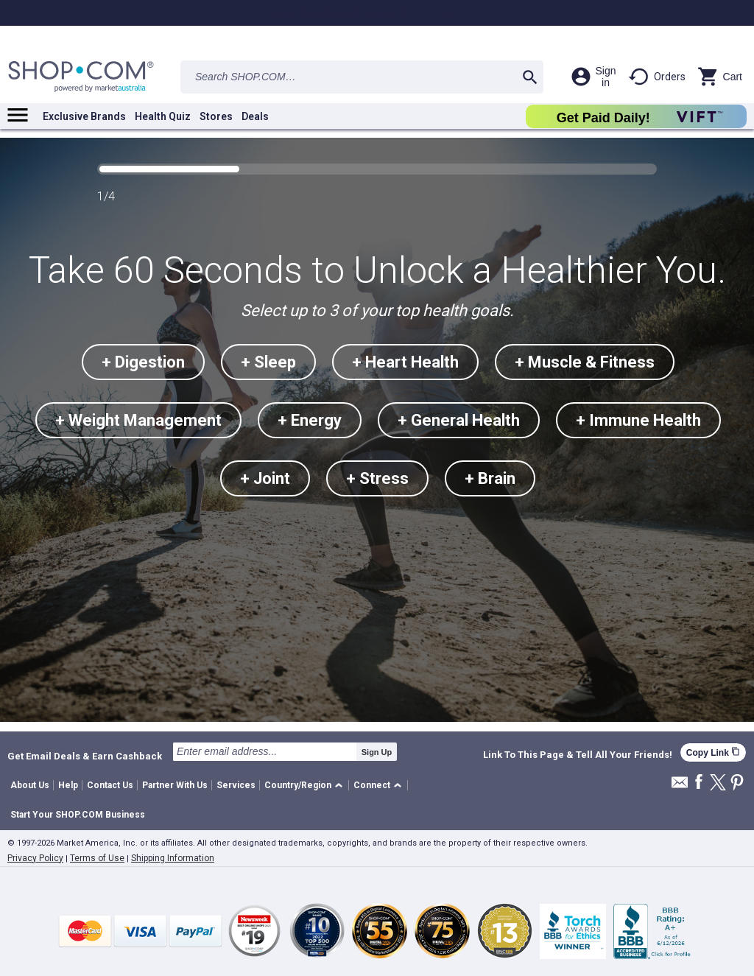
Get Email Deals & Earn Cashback (84, 756)
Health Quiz (163, 116)
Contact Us (110, 785)
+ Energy (310, 420)
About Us (29, 785)
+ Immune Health (638, 420)
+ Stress (377, 478)
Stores (216, 116)
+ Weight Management (138, 420)
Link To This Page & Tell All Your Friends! (577, 755)
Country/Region (297, 785)
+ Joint (265, 478)
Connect (371, 785)
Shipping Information (172, 858)
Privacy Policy (35, 858)
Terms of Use (97, 858)
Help (68, 785)
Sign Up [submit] (377, 752)
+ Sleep (268, 362)
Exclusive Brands (84, 116)
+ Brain (490, 478)
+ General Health (459, 420)
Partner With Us (175, 785)
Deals (255, 116)
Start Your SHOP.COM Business (77, 815)
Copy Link (713, 752)
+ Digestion (143, 362)
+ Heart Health (405, 362)
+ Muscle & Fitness (585, 362)
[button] (306, 785)
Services (236, 785)
